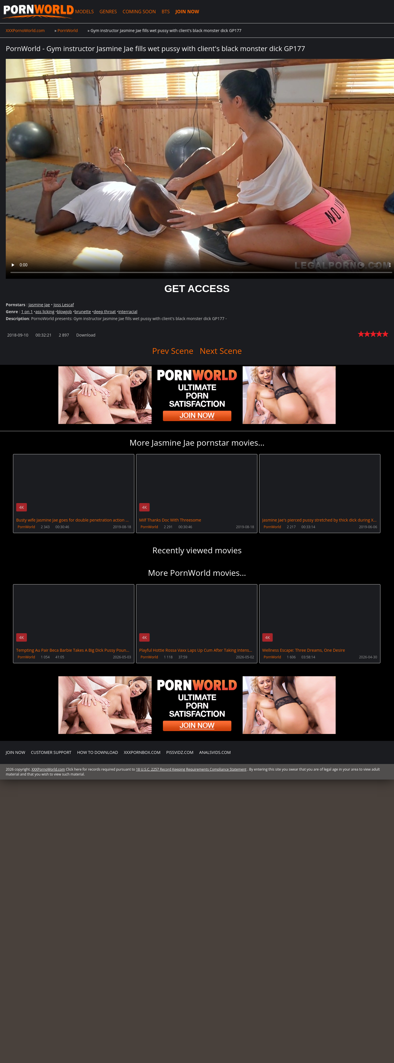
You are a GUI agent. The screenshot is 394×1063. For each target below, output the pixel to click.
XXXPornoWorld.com (37, 11)
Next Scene (221, 350)
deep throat (105, 311)
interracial (127, 311)
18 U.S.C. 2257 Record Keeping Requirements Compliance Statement (191, 769)
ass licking (44, 311)
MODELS (84, 11)
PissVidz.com (180, 752)
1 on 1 (27, 311)
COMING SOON (139, 11)
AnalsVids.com (215, 752)
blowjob (64, 311)
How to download (97, 752)
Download (85, 335)
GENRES (108, 11)
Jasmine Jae (39, 304)
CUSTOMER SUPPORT (51, 752)
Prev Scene (173, 350)
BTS (166, 11)
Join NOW (15, 752)
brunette (83, 311)
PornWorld (26, 526)
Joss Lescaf (64, 304)
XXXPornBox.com (142, 752)
